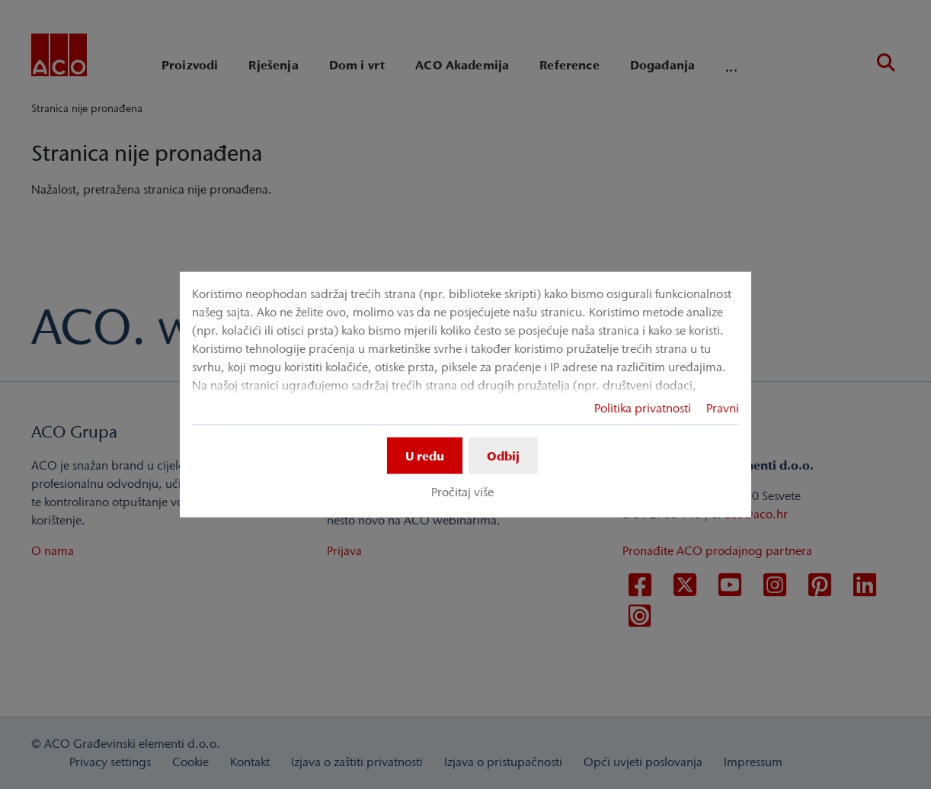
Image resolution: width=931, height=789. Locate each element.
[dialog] (465, 394)
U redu (424, 455)
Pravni (722, 407)
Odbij (503, 455)
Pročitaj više (462, 491)
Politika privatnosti (642, 407)
